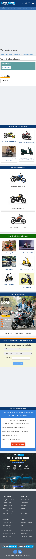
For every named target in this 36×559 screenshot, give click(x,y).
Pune (10, 503)
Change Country (25, 539)
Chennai (5, 505)
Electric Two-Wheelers (27, 500)
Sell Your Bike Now (18, 444)
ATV (22, 511)
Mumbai (5, 81)
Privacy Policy (28, 536)
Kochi (10, 505)
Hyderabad (12, 500)
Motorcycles (24, 503)
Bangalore (5, 500)
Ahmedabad (6, 511)
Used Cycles (11, 514)
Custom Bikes (24, 514)
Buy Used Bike (11, 8)
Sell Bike (4, 8)
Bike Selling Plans (7, 528)
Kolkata (5, 514)
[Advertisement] (18, 29)
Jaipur (12, 511)
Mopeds (23, 508)
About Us (23, 522)
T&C (22, 536)
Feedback (29, 531)
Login (27, 3)
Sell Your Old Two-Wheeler (18, 408)
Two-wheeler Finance (8, 522)
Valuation (18, 8)
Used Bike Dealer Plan (9, 533)
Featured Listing (7, 531)
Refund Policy (24, 533)
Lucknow (9, 508)
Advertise (27, 528)
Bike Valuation (7, 525)
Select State (22, 2)
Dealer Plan (25, 8)
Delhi (4, 508)
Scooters (23, 505)
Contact (23, 531)
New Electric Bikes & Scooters (18, 236)
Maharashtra (6, 67)
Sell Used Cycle (7, 536)
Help (22, 528)
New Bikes (31, 8)
